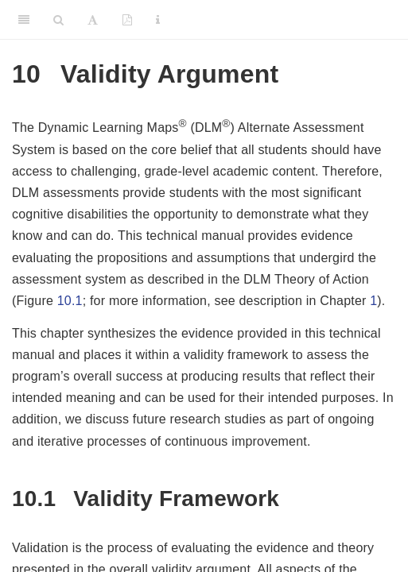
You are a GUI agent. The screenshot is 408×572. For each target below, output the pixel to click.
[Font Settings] (93, 20)
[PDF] (127, 20)
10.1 (70, 300)
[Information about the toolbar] (158, 20)
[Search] (58, 20)
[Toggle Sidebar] (23, 20)
